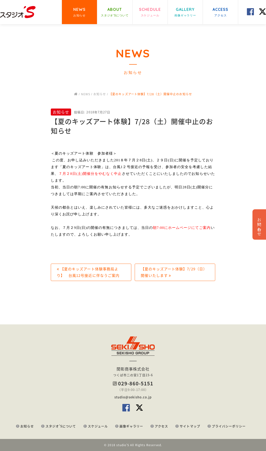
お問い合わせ (259, 224)
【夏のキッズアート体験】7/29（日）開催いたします (174, 272)
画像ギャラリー (131, 426)
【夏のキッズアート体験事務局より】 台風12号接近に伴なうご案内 (88, 272)
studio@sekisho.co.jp (133, 397)
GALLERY (185, 12)
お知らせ (27, 426)
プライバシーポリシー (229, 426)
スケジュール (98, 426)
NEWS (79, 12)
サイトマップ (190, 426)
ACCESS (221, 12)
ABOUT (115, 12)
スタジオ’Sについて (60, 426)
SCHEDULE (150, 12)
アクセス (161, 426)
